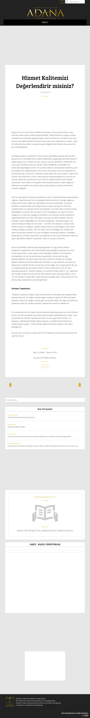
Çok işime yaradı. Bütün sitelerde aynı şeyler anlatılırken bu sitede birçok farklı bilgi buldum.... (45, 435)
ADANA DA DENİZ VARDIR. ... (45, 425)
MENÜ (45, 22)
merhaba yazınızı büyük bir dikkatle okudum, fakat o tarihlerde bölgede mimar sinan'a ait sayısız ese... (45, 444)
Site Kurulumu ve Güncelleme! (75, 714)
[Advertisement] (45, 44)
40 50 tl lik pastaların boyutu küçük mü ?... (45, 416)
